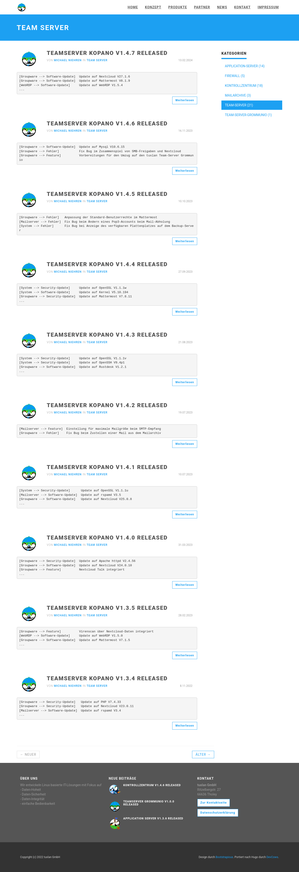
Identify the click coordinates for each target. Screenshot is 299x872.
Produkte (177, 7)
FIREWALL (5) (235, 76)
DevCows (272, 857)
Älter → (203, 754)
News (222, 7)
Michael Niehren (68, 60)
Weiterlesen (184, 100)
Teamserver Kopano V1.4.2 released (107, 405)
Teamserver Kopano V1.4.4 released (107, 264)
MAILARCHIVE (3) (238, 95)
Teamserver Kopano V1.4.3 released (107, 335)
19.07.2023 (185, 412)
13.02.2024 (185, 60)
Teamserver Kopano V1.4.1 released (107, 467)
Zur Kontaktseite (213, 802)
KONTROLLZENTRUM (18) (244, 85)
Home (133, 7)
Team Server (97, 60)
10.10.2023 (185, 201)
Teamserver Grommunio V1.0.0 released (148, 803)
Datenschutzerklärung (217, 812)
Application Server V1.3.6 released (153, 818)
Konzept (153, 7)
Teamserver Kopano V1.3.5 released (107, 608)
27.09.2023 (185, 271)
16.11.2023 (185, 130)
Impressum (268, 7)
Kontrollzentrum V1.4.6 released (152, 785)
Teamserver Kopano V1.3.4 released (107, 678)
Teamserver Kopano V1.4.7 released (107, 53)
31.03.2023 (185, 545)
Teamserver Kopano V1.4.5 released (107, 194)
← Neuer (28, 754)
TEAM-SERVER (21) (239, 105)
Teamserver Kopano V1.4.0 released (107, 537)
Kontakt (242, 7)
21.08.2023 (185, 342)
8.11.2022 (186, 686)
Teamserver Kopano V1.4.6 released (107, 123)
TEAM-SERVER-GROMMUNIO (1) (248, 115)
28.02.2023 (185, 615)
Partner (202, 7)
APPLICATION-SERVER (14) (245, 66)
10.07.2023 (185, 474)
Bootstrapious (224, 857)
